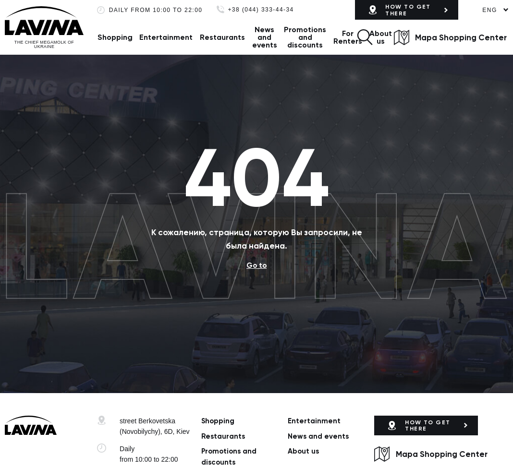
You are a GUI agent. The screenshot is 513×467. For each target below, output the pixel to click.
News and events (264, 37)
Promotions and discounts (305, 37)
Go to (256, 265)
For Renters (347, 37)
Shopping (115, 37)
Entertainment (166, 37)
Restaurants (222, 37)
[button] (364, 37)
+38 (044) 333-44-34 (260, 10)
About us (380, 37)
